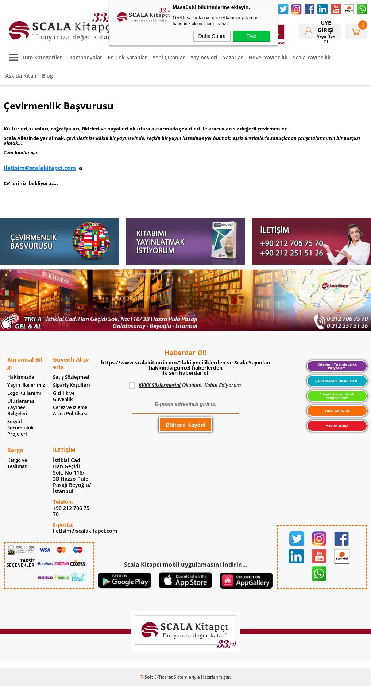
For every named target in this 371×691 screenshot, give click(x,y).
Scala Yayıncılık (312, 57)
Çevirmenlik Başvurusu (337, 380)
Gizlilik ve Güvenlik (63, 396)
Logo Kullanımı (24, 393)
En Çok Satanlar (127, 57)
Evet (251, 36)
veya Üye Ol (326, 39)
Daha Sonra (212, 36)
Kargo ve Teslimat (17, 463)
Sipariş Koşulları (71, 385)
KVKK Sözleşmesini (160, 385)
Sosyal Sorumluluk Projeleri (20, 427)
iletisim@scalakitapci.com (40, 167)
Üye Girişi (326, 26)
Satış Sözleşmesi (71, 377)
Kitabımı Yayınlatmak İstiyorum (337, 366)
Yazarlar (233, 57)
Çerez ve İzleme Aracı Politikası (70, 410)
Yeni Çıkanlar (168, 57)
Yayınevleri (203, 57)
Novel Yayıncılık (267, 57)
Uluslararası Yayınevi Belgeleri (21, 407)
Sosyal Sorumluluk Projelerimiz (337, 395)
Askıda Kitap (20, 75)
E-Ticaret (163, 677)
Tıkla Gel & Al (337, 410)
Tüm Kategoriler (33, 57)
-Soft (147, 677)
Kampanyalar (85, 57)
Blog (47, 75)
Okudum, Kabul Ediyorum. (185, 385)
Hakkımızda (20, 377)
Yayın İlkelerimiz (26, 385)
